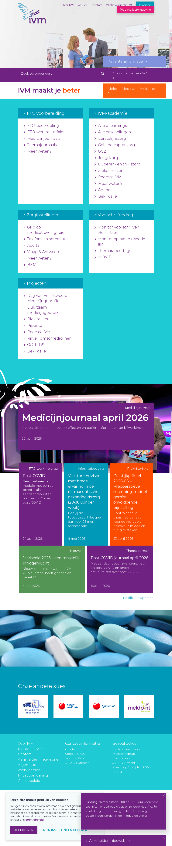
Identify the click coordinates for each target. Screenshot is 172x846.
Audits (31, 245)
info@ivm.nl (73, 749)
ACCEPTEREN (23, 830)
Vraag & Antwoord (42, 252)
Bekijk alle (106, 196)
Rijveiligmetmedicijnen (48, 338)
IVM (32, 22)
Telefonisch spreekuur (46, 239)
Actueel (83, 5)
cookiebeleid (34, 819)
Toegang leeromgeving (135, 9)
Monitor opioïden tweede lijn (120, 241)
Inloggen (145, 5)
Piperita (33, 325)
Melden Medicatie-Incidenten (135, 90)
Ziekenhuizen (109, 171)
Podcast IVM (108, 177)
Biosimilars (36, 319)
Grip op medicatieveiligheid (44, 230)
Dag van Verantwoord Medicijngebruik (45, 298)
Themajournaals (40, 145)
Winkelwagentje (117, 5)
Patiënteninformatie (127, 61)
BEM (30, 265)
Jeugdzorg (106, 158)
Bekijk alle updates (138, 598)
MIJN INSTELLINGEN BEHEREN (65, 830)
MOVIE (103, 257)
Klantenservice (31, 749)
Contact (97, 5)
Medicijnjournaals (42, 138)
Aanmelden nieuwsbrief (39, 759)
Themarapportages (114, 251)
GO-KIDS (34, 345)
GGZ (100, 151)
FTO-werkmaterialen (45, 132)
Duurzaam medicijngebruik (41, 310)
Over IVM (68, 5)
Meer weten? (38, 151)
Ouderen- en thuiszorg (118, 164)
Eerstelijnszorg (110, 138)
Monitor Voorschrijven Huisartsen (117, 230)
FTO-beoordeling (41, 126)
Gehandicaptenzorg (115, 145)
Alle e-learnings (111, 126)
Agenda (104, 190)
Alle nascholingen (113, 132)
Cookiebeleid (29, 781)
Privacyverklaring (33, 775)
